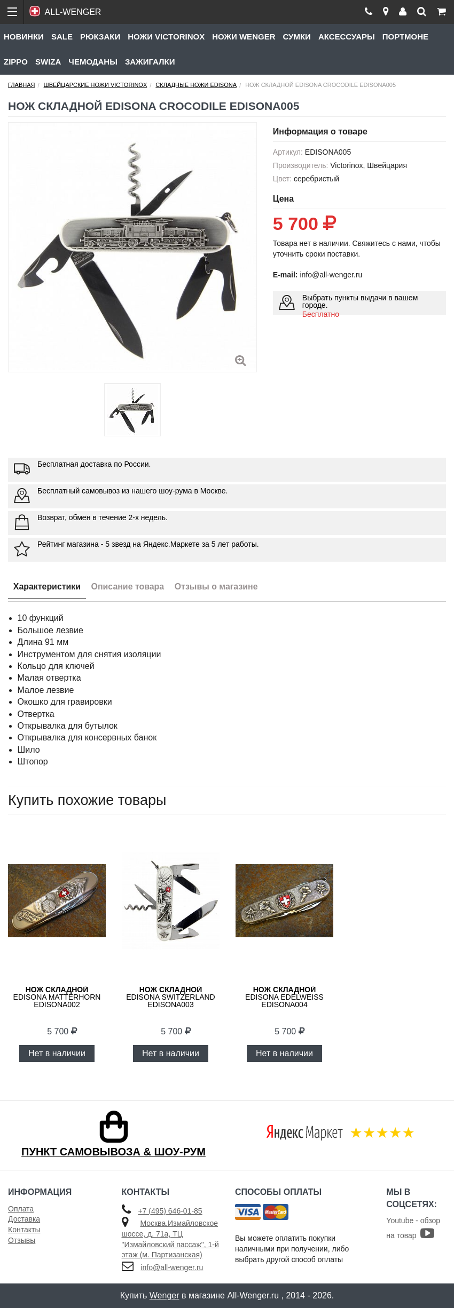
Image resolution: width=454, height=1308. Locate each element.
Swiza (48, 61)
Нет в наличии (56, 1053)
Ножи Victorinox (166, 36)
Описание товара (128, 586)
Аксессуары (346, 36)
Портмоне (405, 36)
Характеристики (47, 586)
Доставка (24, 1219)
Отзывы (21, 1240)
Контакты (24, 1229)
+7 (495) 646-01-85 (170, 1211)
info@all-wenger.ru (171, 1267)
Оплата (21, 1209)
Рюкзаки (100, 36)
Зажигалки (150, 61)
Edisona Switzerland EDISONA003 (170, 997)
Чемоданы (93, 61)
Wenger (164, 1295)
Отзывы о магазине (218, 586)
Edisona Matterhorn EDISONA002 (57, 997)
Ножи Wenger (243, 36)
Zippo (16, 61)
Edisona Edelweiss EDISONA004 (284, 997)
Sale (62, 36)
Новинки (24, 36)
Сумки (296, 36)
